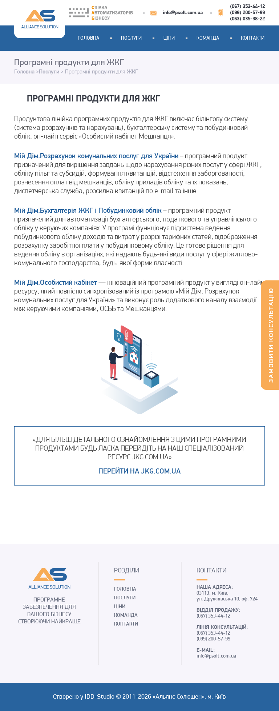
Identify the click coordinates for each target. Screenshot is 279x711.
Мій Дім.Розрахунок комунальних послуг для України (96, 156)
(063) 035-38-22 (247, 19)
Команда (208, 38)
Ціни (169, 38)
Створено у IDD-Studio (84, 697)
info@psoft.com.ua (183, 13)
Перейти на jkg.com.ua (139, 471)
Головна (88, 38)
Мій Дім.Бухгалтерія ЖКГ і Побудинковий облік (88, 211)
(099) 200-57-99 (247, 13)
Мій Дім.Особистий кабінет (55, 283)
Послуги (131, 38)
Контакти (252, 38)
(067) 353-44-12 (247, 6)
